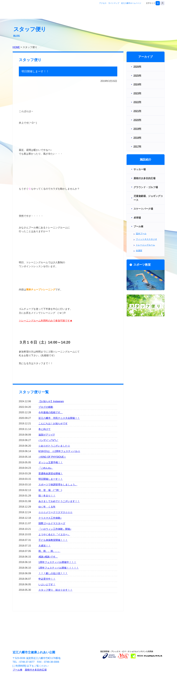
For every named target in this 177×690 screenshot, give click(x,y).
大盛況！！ (44, 545)
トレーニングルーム (145, 245)
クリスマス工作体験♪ (50, 518)
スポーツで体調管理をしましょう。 (57, 484)
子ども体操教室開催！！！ (53, 540)
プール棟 (17, 669)
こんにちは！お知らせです (53, 423)
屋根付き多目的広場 (36, 669)
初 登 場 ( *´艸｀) (50, 490)
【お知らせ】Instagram (51, 401)
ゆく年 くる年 (46, 506)
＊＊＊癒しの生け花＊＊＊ (53, 573)
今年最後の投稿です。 (50, 412)
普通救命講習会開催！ (50, 473)
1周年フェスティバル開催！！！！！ (58, 567)
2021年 (137, 111)
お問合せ (155, 12)
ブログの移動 (45, 407)
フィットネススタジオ (146, 239)
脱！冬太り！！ (46, 495)
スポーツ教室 (135, 12)
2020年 (137, 120)
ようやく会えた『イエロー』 (54, 534)
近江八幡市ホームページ (131, 3)
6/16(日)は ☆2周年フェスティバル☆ (59, 451)
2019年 (137, 128)
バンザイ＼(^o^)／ (48, 440)
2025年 (137, 75)
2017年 (137, 146)
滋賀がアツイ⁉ (46, 434)
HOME (16, 47)
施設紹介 (115, 12)
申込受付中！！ (46, 579)
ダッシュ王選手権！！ (50, 462)
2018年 (137, 137)
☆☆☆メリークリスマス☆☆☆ (55, 512)
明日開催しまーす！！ (50, 479)
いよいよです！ (46, 584)
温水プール (141, 233)
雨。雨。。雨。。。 (49, 551)
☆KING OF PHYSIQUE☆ (52, 457)
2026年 (137, 66)
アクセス (103, 3)
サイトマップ (113, 3)
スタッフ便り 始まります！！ (55, 590)
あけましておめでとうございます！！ (59, 501)
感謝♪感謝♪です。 (48, 556)
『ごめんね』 (45, 468)
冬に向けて (44, 429)
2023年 (137, 93)
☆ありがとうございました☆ (54, 445)
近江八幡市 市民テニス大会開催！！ (59, 418)
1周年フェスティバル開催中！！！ (57, 562)
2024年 (137, 84)
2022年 (137, 102)
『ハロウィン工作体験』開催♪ (54, 529)
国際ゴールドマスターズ (51, 523)
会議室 (139, 250)
